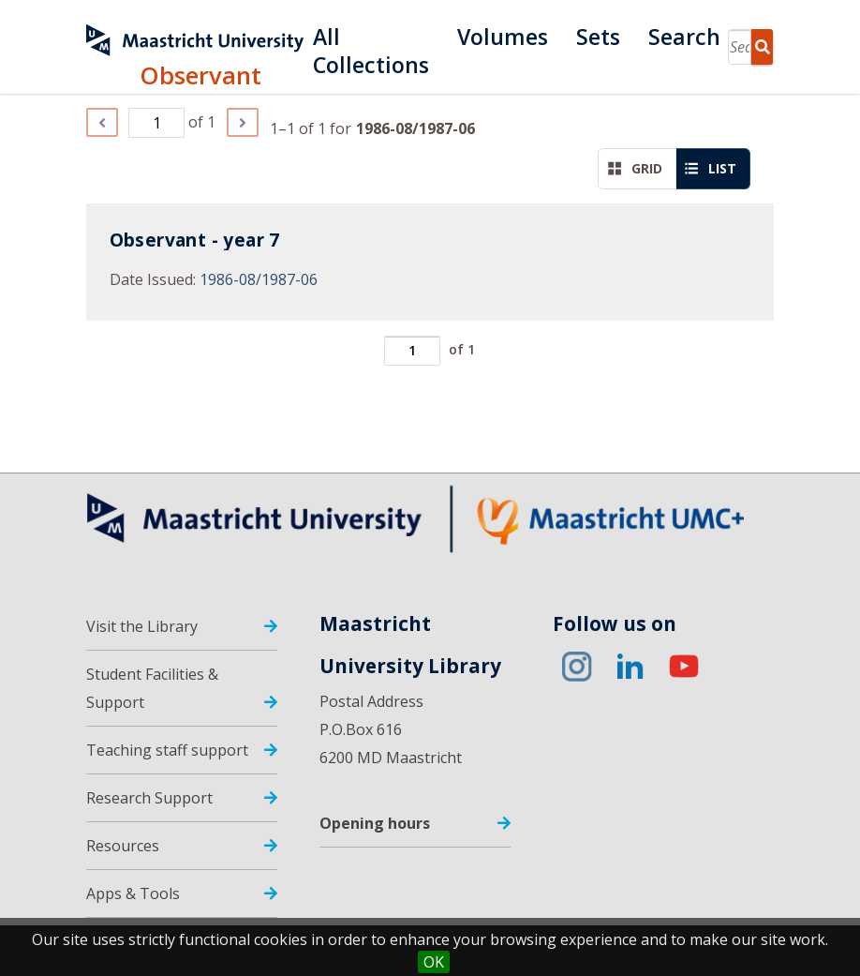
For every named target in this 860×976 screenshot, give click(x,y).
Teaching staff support (167, 750)
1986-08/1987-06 (259, 279)
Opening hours (374, 823)
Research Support (149, 798)
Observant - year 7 (195, 240)
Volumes (502, 37)
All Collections (371, 37)
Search (684, 37)
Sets (598, 37)
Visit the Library (142, 626)
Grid (635, 168)
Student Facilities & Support (152, 688)
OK (433, 962)
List (710, 168)
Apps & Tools (133, 893)
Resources (122, 845)
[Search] (739, 47)
